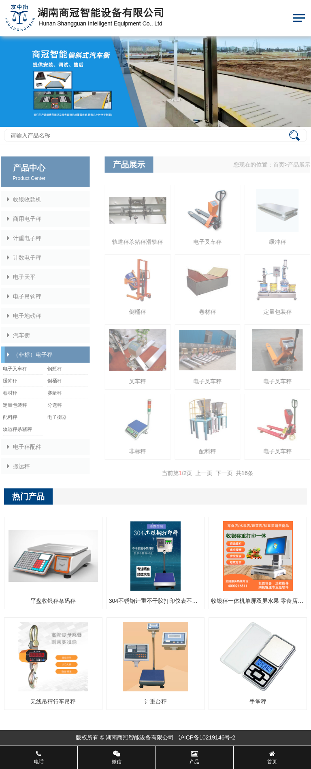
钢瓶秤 (50, 369)
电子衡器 (52, 417)
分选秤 (50, 405)
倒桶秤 (50, 381)
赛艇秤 (50, 393)
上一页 (208, 473)
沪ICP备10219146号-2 (207, 737)
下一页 (228, 473)
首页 (283, 164)
